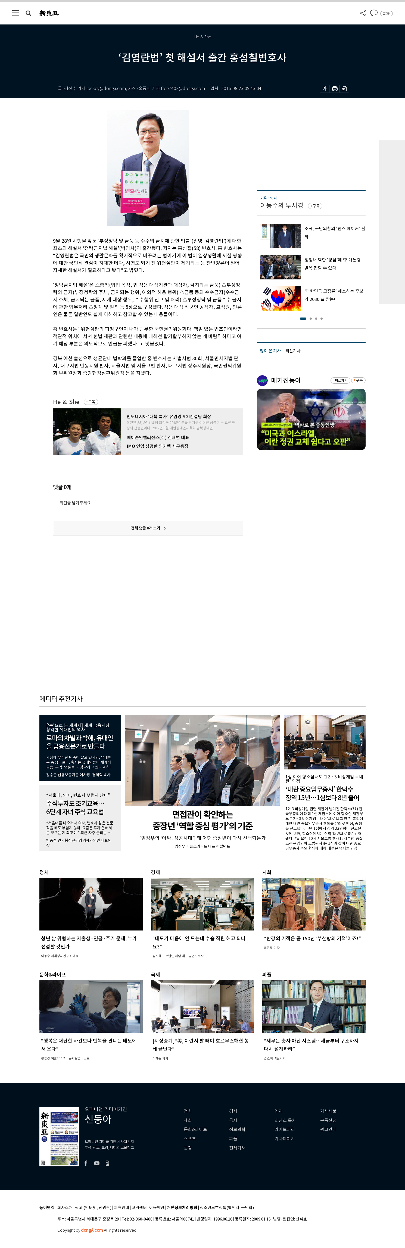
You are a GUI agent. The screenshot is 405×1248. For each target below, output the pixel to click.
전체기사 (237, 1148)
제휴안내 (121, 1208)
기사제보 (328, 1111)
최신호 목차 (285, 1120)
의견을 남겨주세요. (76, 503)
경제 (233, 1111)
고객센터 (139, 1208)
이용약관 (156, 1208)
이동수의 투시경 (281, 205)
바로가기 (341, 380)
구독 (91, 401)
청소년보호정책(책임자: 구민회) (227, 1208)
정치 (188, 1111)
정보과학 (237, 1129)
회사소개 (65, 1208)
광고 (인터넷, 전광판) (93, 1208)
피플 (233, 1138)
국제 (233, 1120)
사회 (188, 1120)
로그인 (386, 14)
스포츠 (190, 1138)
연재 (279, 1111)
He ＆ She (66, 402)
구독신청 (328, 1120)
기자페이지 (285, 1138)
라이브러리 (285, 1129)
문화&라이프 (195, 1129)
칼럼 (188, 1148)
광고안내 (328, 1129)
